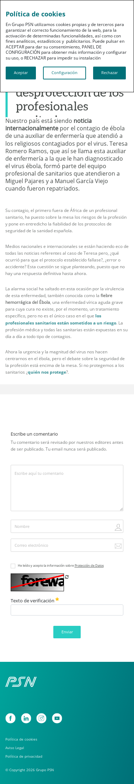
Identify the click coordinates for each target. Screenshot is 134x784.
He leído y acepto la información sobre (61, 565)
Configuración (64, 72)
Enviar (67, 631)
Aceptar (21, 72)
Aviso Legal (14, 748)
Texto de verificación (35, 600)
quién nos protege (47, 372)
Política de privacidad (23, 756)
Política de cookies (21, 739)
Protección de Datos (89, 565)
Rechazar (109, 72)
